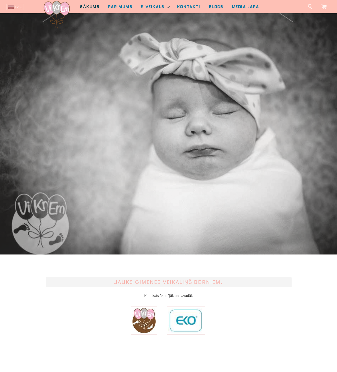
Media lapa (245, 7)
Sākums (89, 7)
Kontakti (188, 7)
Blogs (216, 7)
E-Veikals (155, 7)
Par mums (120, 7)
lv (17, 7)
